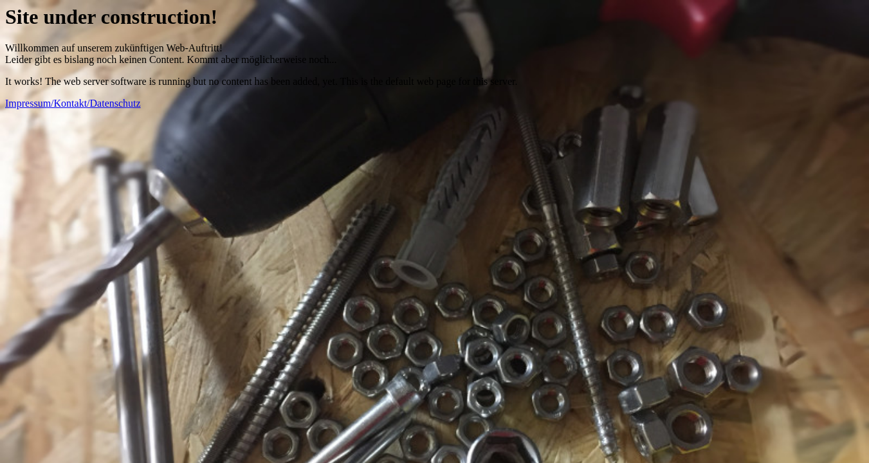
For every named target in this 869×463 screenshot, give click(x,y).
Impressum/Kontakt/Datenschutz (73, 103)
